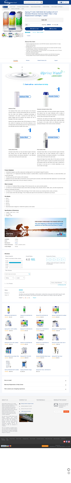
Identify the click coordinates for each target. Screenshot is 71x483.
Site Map (3, 439)
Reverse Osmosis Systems (23, 6)
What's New (12, 6)
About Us (2, 438)
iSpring (16, 242)
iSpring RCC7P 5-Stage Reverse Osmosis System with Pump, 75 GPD (59, 329)
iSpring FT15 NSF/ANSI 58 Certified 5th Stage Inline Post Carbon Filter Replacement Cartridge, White (26, 342)
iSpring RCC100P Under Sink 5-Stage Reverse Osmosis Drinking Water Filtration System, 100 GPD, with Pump (59, 342)
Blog (22, 8)
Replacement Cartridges (57, 6)
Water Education (57, 438)
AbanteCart (62, 445)
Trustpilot (28, 35)
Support (56, 60)
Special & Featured (15, 8)
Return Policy (18, 438)
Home (6, 6)
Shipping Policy (25, 438)
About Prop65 (32, 438)
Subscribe (66, 411)
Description (15, 60)
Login (7, 439)
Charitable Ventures (40, 438)
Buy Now (53, 28)
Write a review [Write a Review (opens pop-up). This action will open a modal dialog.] (40, 32)
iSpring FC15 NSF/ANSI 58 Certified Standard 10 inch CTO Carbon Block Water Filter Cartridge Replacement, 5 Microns (27, 315)
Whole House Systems (35, 6)
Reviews (27, 60)
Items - (63, 2)
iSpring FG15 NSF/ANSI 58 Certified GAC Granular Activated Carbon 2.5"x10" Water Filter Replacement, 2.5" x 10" (12, 315)
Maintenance (6, 8)
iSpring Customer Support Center (27, 403)
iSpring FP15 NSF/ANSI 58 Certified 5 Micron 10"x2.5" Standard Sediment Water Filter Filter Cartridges (43, 315)
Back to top (68, 473)
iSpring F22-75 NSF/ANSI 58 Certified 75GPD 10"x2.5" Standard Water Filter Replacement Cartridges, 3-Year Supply (43, 329)
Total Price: (46, 24)
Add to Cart (34, 28)
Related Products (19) (42, 60)
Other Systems (45, 6)
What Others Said (48, 438)
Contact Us (63, 438)
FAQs (7, 438)
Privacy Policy (12, 438)
